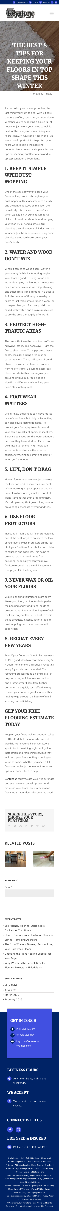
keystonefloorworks (27, 1044)
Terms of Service (29, 1199)
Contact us (11, 778)
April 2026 (11, 990)
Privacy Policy (48, 1196)
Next (49, 93)
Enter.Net (49, 1206)
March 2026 (12, 994)
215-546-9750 (25, 1035)
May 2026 (11, 985)
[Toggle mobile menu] (52, 13)
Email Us (46, 2)
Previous (38, 93)
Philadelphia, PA (20, 2)
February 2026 (13, 999)
